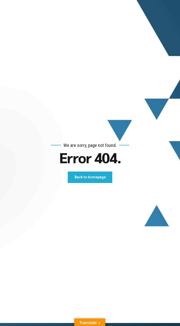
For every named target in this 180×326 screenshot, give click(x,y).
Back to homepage (90, 177)
